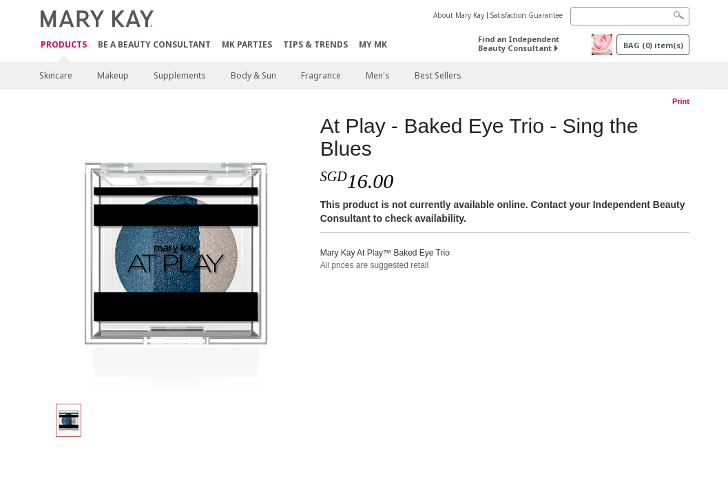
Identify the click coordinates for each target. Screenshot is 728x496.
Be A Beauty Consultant (154, 44)
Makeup (113, 75)
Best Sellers (438, 75)
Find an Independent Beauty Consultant (518, 43)
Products (64, 45)
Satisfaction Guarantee (526, 15)
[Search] (629, 16)
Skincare (55, 75)
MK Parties (247, 44)
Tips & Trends (315, 44)
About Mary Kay (458, 15)
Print (680, 101)
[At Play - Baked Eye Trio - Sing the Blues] (174, 252)
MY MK (373, 44)
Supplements (180, 75)
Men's (378, 75)
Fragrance (321, 75)
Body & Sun (253, 75)
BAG (653, 45)
